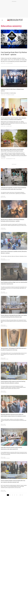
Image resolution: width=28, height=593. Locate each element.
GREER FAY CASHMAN (10, 94)
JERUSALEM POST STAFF (11, 158)
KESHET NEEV (4, 491)
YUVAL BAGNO (4, 392)
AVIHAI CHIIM (4, 425)
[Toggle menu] (2, 20)
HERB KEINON (4, 229)
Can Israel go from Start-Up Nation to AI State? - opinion (14, 53)
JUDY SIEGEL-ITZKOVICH (6, 458)
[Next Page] (22, 495)
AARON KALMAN (9, 63)
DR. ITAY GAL (4, 197)
